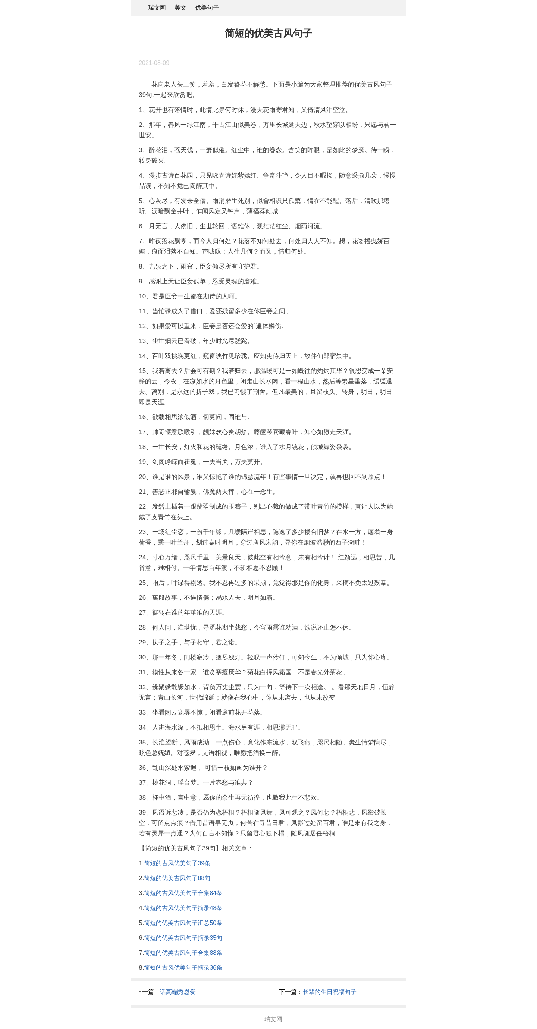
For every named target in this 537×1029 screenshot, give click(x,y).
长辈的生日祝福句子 (330, 992)
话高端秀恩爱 (178, 992)
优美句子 (207, 7)
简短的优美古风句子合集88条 (183, 953)
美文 (180, 7)
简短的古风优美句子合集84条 (183, 893)
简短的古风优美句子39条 (177, 863)
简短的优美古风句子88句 (177, 878)
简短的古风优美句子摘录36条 (183, 967)
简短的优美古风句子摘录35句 (183, 938)
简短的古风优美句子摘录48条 (183, 908)
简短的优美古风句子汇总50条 (183, 923)
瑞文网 (157, 7)
